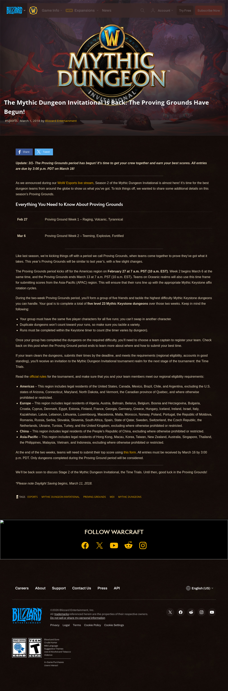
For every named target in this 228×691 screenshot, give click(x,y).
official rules (38, 376)
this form (130, 452)
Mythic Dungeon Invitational (60, 496)
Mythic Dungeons (129, 496)
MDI (112, 496)
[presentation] (15, 10)
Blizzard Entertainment (61, 121)
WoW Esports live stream (75, 183)
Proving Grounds (94, 496)
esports (32, 496)
